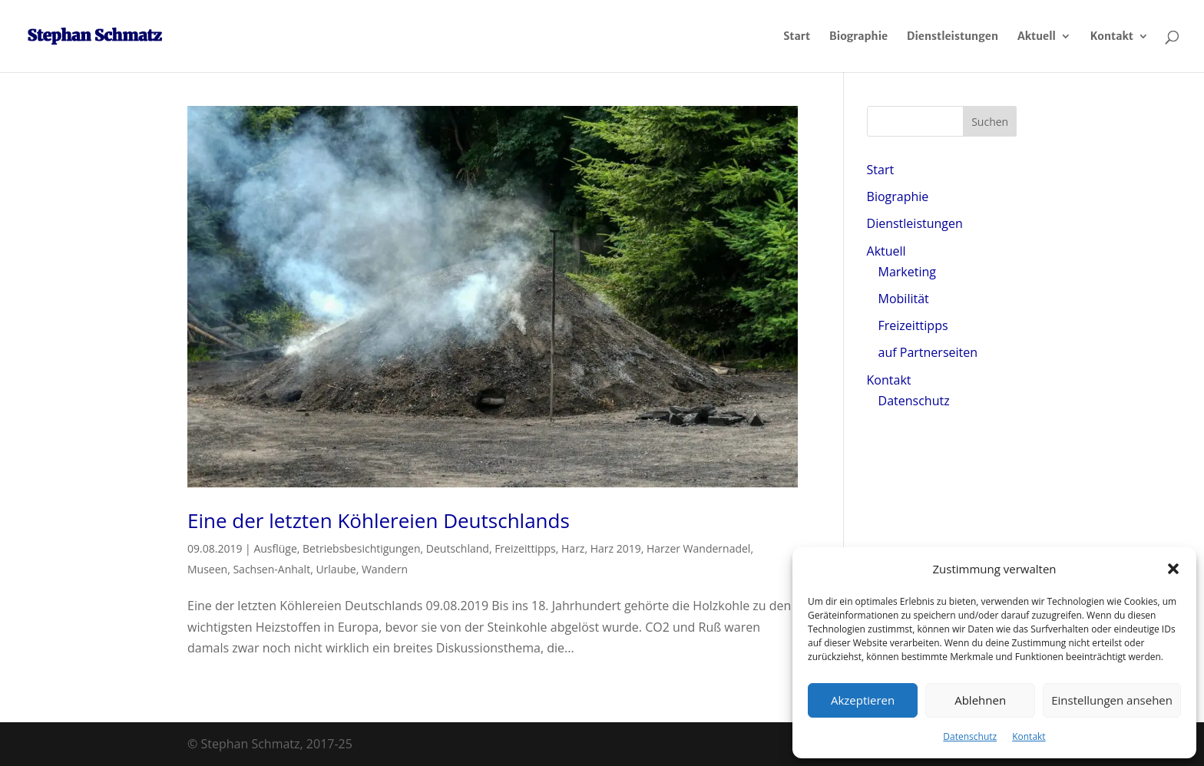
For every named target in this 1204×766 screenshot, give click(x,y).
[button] (1173, 568)
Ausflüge (274, 548)
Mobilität (903, 298)
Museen (207, 569)
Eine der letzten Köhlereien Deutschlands (378, 520)
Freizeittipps (525, 548)
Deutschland (457, 548)
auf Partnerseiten (927, 352)
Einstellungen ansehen (1112, 700)
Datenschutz (970, 736)
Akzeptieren (863, 700)
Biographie (858, 37)
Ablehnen (980, 700)
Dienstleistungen (952, 37)
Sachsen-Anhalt (271, 569)
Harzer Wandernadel (698, 548)
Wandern (385, 569)
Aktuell (1036, 37)
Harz (572, 548)
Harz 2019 (615, 548)
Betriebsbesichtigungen (362, 548)
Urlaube (336, 569)
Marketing (907, 271)
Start (796, 37)
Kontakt (1028, 736)
